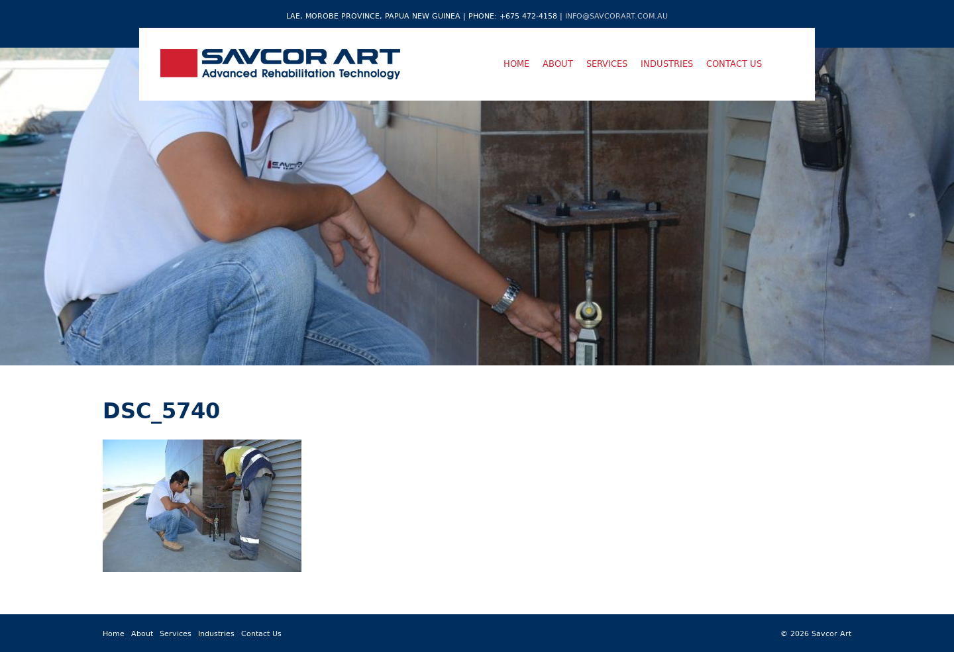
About (558, 63)
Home (516, 63)
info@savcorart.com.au (616, 15)
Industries (667, 63)
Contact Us (734, 63)
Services (606, 63)
